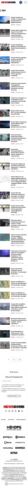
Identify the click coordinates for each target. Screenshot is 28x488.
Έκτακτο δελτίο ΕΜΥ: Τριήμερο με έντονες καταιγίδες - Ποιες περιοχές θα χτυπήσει (18, 271)
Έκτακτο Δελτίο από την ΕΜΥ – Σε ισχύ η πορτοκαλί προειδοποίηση (18, 112)
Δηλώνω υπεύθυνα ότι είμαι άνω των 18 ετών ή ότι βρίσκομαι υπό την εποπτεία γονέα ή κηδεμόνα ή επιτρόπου (13, 390)
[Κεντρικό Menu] (25, 2)
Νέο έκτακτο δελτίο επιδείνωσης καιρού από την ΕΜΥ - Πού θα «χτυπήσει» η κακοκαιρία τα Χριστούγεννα (19, 223)
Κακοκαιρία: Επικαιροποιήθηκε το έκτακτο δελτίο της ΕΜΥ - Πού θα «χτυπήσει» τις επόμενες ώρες (18, 153)
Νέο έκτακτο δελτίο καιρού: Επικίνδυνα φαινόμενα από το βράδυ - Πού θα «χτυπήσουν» (18, 321)
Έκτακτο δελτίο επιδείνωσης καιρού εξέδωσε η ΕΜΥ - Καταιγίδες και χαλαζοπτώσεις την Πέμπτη (19, 124)
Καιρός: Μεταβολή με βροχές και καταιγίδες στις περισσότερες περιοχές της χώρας (18, 47)
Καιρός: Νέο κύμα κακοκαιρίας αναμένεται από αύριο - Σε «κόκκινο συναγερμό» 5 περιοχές (18, 195)
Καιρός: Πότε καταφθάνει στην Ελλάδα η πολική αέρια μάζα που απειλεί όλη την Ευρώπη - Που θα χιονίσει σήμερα (19, 307)
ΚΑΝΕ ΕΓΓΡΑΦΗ (14, 396)
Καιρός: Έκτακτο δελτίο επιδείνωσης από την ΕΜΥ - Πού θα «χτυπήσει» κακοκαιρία (18, 73)
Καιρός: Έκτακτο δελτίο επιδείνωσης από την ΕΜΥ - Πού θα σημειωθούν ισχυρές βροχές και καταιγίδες (18, 209)
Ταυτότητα (3, 419)
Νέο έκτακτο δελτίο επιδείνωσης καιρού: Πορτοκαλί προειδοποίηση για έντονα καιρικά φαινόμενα (18, 138)
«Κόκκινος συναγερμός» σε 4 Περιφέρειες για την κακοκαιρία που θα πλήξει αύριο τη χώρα (18, 100)
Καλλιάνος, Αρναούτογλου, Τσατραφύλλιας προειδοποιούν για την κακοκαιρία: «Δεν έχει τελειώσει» (18, 87)
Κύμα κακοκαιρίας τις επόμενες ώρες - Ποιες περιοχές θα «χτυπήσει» (17, 333)
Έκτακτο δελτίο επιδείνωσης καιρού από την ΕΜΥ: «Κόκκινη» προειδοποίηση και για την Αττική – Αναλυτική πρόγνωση (19, 33)
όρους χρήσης (4, 386)
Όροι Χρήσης (11, 419)
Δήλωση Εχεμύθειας (21, 419)
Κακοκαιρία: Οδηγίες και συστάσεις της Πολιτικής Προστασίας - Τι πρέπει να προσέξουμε (18, 166)
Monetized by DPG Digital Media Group (14, 461)
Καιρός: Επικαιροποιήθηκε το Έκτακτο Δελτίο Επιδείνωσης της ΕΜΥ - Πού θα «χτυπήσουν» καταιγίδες (19, 345)
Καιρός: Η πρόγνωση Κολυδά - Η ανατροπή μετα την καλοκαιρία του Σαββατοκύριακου (18, 20)
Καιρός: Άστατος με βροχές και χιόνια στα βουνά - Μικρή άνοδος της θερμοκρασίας (18, 60)
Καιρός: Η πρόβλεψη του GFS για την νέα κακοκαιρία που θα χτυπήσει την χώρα (19, 283)
